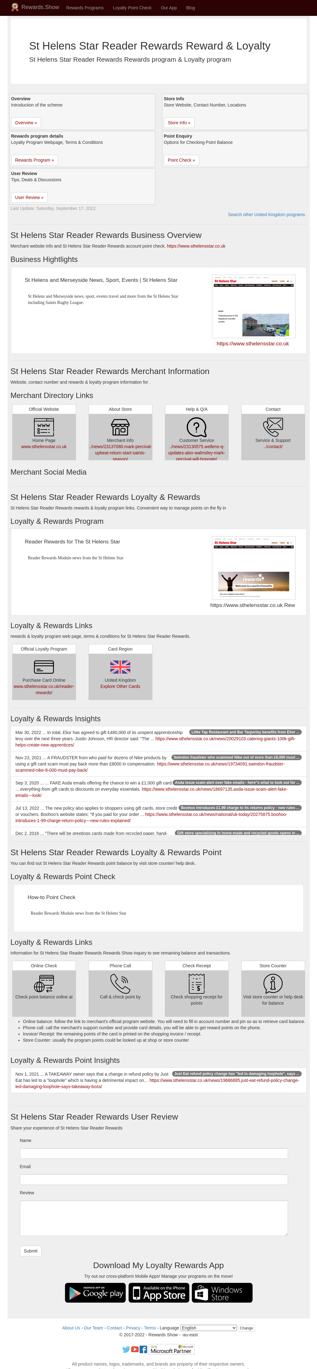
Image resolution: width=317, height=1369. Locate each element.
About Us (71, 1327)
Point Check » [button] (181, 160)
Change (246, 1328)
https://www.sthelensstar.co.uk (196, 246)
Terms (150, 1327)
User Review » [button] (29, 197)
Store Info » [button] (179, 122)
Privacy (133, 1327)
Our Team (93, 1327)
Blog (190, 7)
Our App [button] (169, 7)
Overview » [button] (26, 122)
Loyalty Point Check (132, 7)
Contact (114, 1327)
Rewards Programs (85, 7)
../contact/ (273, 446)
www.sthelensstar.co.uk (44, 446)
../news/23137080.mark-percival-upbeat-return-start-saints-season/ (120, 453)
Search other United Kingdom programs (266, 214)
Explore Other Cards (120, 686)
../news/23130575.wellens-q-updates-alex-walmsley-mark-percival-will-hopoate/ (196, 453)
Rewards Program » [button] (34, 160)
